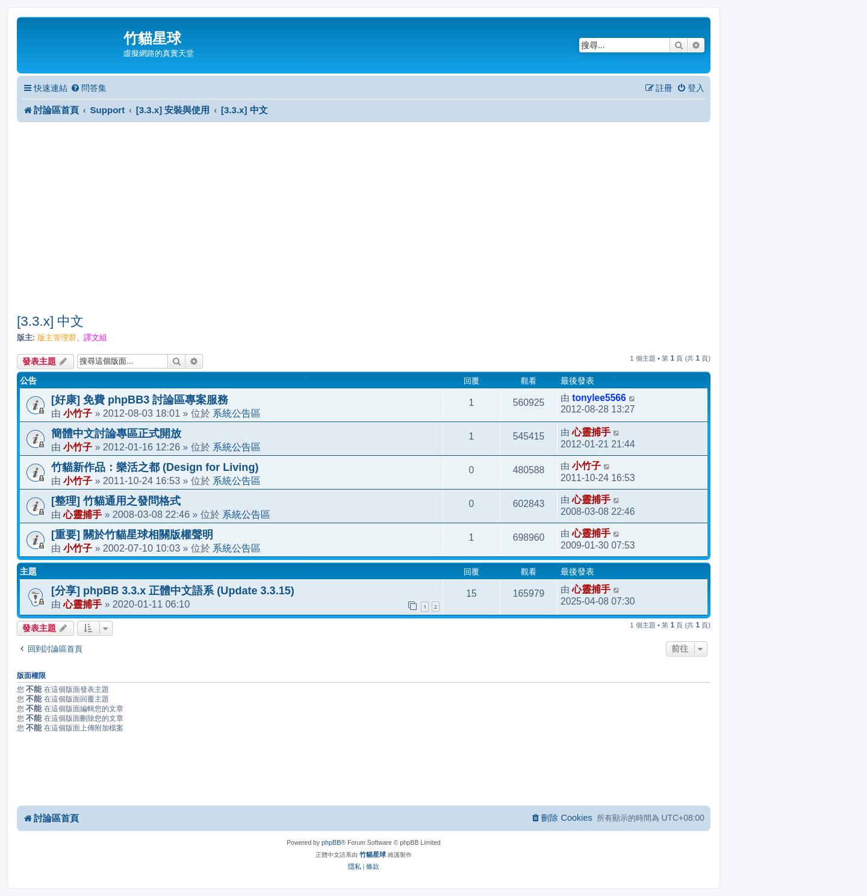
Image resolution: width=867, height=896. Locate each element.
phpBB (331, 842)
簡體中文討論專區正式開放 (116, 434)
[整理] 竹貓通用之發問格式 (116, 501)
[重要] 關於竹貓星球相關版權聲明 (132, 535)
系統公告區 (237, 413)
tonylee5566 (599, 398)
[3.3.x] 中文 (50, 321)
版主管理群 (56, 337)
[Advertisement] (363, 217)
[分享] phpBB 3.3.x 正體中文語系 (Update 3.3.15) (172, 591)
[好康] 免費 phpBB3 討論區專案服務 (139, 400)
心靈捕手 (591, 432)
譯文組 (95, 337)
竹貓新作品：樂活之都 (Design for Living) (154, 467)
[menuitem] (88, 88)
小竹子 (77, 413)
